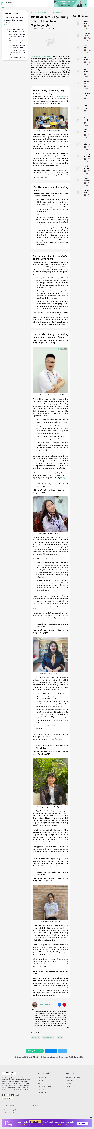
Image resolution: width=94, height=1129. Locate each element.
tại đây (62, 478)
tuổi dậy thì (35, 1037)
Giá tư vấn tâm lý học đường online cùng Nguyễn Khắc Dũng (17, 36)
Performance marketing (44, 1086)
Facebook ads (42, 1092)
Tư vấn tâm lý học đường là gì (15, 17)
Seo (39, 1083)
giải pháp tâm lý (48, 1037)
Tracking (40, 1080)
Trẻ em (60, 1037)
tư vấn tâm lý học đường (42, 56)
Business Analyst (42, 1077)
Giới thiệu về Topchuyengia (74, 1077)
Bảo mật (68, 1083)
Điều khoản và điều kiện (11, 1113)
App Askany (69, 1080)
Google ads (41, 1089)
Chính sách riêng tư (9, 1110)
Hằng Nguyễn (44, 1005)
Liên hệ (68, 1086)
